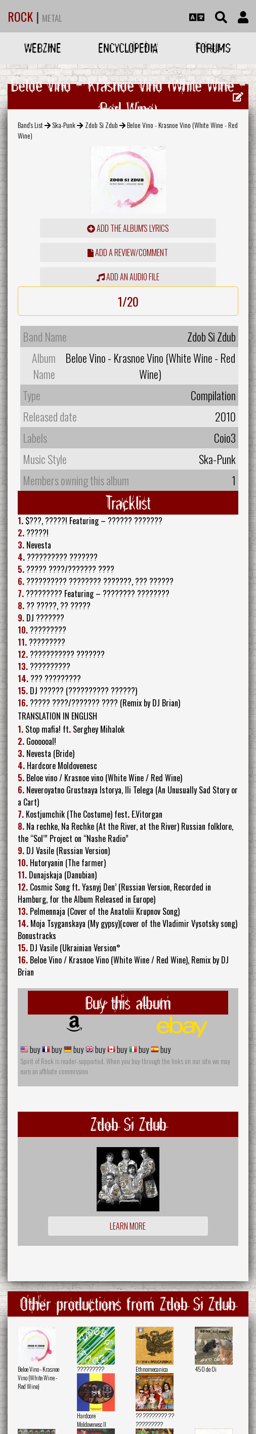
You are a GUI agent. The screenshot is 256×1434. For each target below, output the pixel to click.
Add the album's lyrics (128, 228)
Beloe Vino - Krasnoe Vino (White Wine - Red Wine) (38, 1377)
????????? (90, 1369)
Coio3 (225, 438)
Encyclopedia (128, 47)
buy (34, 1049)
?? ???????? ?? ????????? (155, 1419)
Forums (213, 47)
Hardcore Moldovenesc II (91, 1419)
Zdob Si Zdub (101, 124)
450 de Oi (206, 1369)
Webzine (42, 47)
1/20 (128, 301)
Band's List (30, 124)
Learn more (128, 1226)
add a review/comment (128, 252)
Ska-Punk (63, 124)
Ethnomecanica (152, 1369)
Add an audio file (128, 277)
